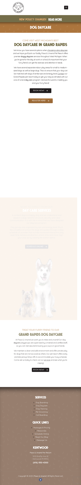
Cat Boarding (42, 415)
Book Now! (40, 91)
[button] (66, 7)
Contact (61, 74)
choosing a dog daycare (57, 50)
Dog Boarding (42, 403)
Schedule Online (42, 434)
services (47, 361)
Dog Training (41, 409)
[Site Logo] (18, 7)
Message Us (41, 440)
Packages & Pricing (41, 428)
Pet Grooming (42, 412)
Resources (41, 431)
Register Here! (40, 101)
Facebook (40, 479)
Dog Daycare (41, 406)
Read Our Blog (41, 437)
